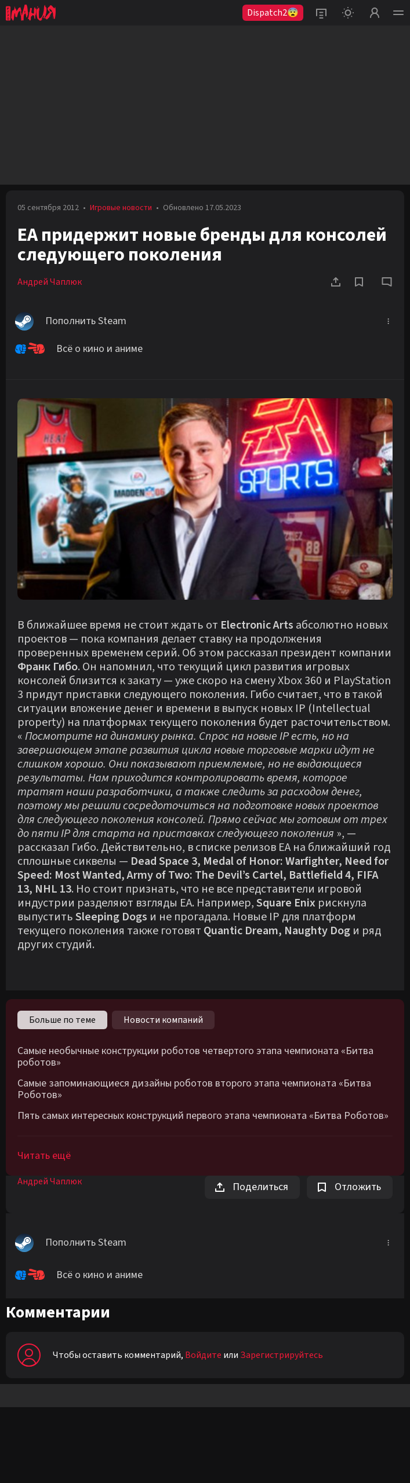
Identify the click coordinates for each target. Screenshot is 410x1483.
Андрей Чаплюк (49, 282)
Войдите (203, 1355)
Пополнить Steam (70, 321)
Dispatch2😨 (273, 12)
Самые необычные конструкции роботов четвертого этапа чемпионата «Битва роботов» (195, 1057)
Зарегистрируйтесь (281, 1355)
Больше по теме (62, 1020)
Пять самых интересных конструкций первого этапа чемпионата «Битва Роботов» (203, 1116)
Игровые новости (121, 208)
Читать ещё (44, 1155)
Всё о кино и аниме (79, 349)
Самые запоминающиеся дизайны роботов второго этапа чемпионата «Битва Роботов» (194, 1089)
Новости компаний (163, 1020)
